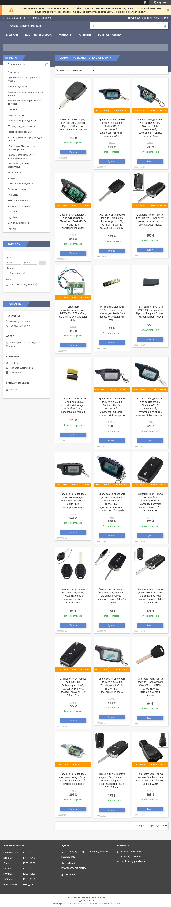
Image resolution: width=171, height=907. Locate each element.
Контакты (65, 34)
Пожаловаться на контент (74, 903)
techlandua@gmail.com (22, 368)
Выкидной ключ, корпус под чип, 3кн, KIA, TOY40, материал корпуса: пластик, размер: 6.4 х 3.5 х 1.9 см (150, 596)
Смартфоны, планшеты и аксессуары (21, 165)
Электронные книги (18, 200)
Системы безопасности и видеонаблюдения (21, 156)
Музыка (12, 178)
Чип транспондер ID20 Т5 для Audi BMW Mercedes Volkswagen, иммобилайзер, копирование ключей (73, 405)
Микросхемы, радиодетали (22, 120)
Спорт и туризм (16, 115)
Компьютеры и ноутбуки (20, 183)
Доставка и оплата (38, 34)
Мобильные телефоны (19, 206)
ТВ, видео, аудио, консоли (21, 126)
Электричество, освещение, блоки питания (26, 93)
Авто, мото (13, 72)
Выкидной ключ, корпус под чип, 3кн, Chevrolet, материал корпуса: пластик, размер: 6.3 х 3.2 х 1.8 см (111, 780)
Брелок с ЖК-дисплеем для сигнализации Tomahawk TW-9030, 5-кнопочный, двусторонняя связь (73, 501)
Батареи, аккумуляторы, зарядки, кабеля (25, 139)
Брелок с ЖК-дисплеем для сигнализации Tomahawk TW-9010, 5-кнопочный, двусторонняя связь (73, 221)
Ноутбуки (12, 217)
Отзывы (85, 34)
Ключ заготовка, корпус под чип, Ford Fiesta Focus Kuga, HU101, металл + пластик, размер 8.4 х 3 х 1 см (112, 221)
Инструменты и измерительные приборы (24, 102)
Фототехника (14, 172)
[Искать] (164, 25)
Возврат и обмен (109, 34)
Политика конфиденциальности (104, 903)
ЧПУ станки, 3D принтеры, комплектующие (21, 148)
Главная (12, 34)
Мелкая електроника (18, 223)
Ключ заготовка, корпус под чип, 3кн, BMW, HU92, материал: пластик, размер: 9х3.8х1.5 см (73, 596)
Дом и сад (13, 109)
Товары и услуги (16, 64)
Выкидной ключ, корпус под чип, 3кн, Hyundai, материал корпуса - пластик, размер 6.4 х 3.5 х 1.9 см (111, 596)
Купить (73, 152)
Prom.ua (101, 897)
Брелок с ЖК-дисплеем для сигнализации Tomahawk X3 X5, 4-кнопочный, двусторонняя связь (111, 685)
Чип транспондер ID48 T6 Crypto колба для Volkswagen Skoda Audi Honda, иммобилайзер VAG (112, 313)
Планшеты (13, 195)
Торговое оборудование (20, 132)
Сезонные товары (17, 189)
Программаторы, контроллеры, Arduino (24, 79)
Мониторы (13, 211)
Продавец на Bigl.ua (86, 900)
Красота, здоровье (17, 86)
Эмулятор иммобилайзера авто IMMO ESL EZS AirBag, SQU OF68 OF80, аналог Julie (73, 313)
